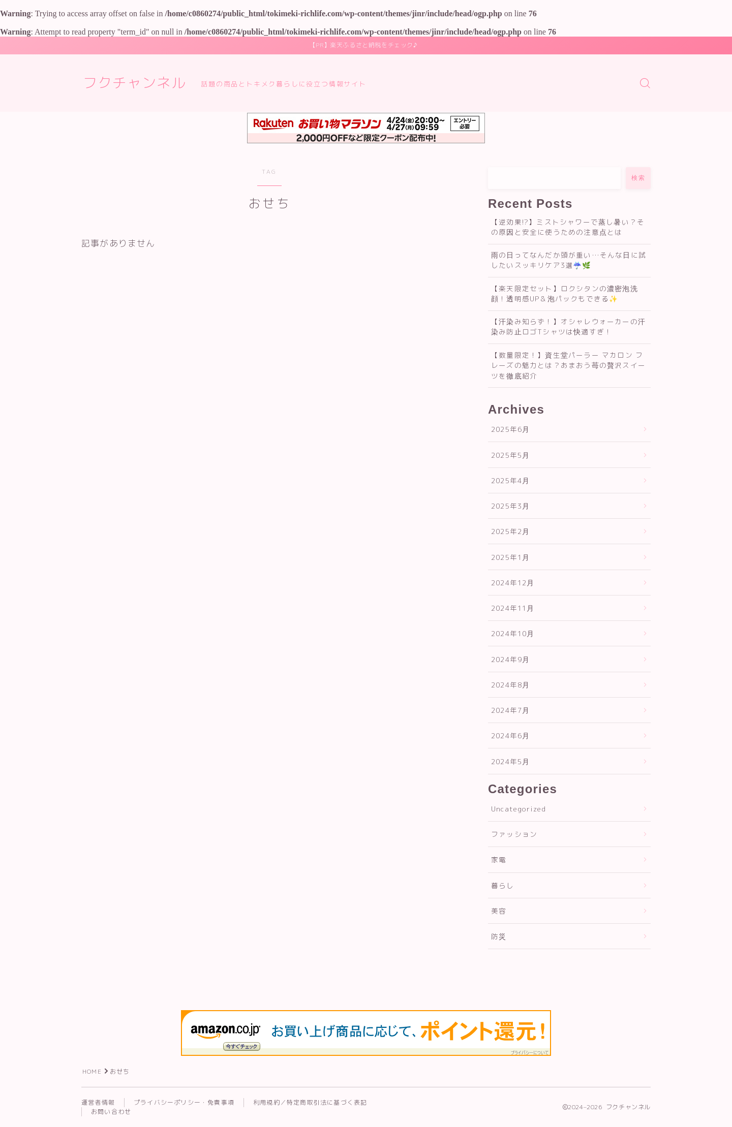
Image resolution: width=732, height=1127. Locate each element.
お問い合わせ (111, 1111)
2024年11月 (513, 608)
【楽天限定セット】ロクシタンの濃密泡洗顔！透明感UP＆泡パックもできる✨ (564, 293)
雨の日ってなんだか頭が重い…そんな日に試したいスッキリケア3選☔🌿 (568, 260)
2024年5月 (510, 761)
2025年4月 (510, 480)
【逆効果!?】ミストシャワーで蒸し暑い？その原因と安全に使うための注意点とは (568, 227)
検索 (638, 178)
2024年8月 (510, 685)
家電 (498, 859)
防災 (498, 936)
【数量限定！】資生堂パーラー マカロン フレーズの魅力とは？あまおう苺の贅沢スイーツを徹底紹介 (568, 365)
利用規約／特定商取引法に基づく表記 (310, 1102)
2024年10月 (513, 633)
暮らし (502, 885)
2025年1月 (510, 557)
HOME (92, 1071)
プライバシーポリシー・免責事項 (184, 1102)
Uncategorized (518, 808)
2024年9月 (510, 659)
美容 (498, 911)
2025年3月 (510, 506)
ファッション (514, 834)
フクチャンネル (134, 83)
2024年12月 (513, 582)
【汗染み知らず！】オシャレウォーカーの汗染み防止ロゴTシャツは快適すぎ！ (568, 326)
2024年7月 (510, 710)
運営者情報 (98, 1102)
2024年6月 (510, 735)
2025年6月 (510, 429)
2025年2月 (510, 531)
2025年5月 (510, 455)
